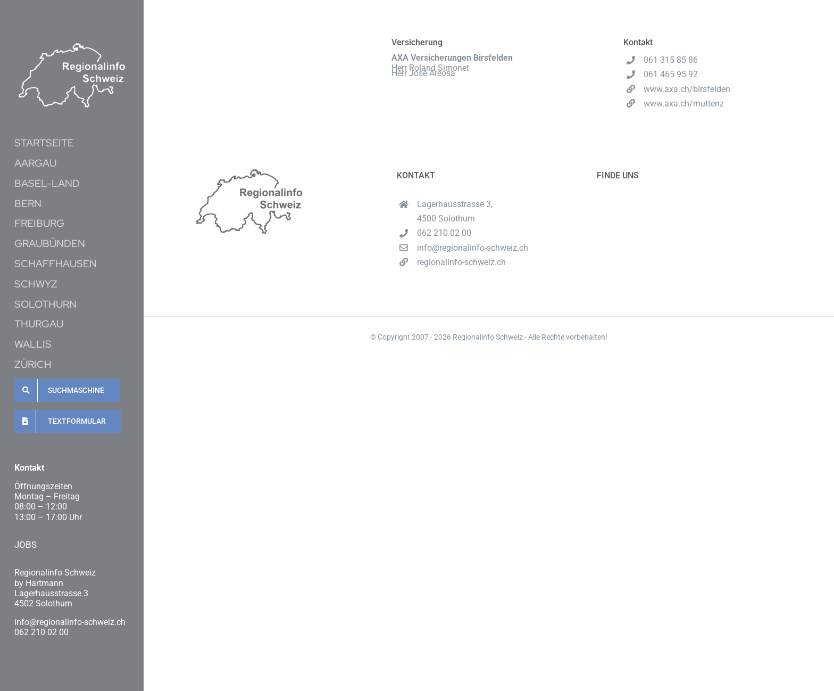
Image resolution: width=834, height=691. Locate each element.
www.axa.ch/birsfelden (687, 89)
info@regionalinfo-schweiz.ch (472, 248)
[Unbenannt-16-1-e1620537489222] (72, 47)
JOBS (25, 544)
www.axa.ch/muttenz (684, 103)
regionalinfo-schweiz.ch (461, 262)
